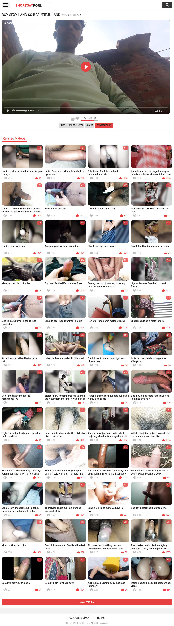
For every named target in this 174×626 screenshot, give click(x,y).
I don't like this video (77, 119)
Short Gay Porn (83, 623)
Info (62, 125)
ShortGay (28, 5)
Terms (101, 617)
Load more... (87, 602)
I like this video (73, 119)
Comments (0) (104, 125)
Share (89, 125)
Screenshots (76, 125)
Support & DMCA (79, 617)
